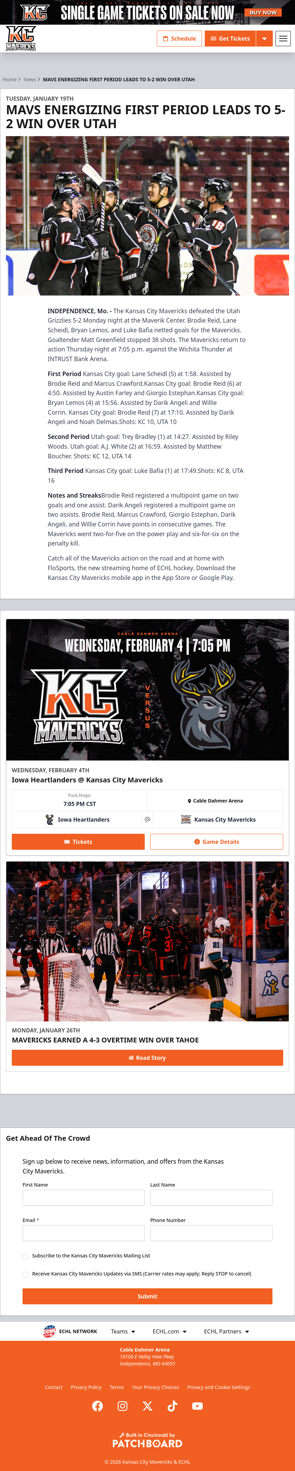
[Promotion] (147, 12)
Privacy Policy (86, 1387)
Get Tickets (230, 38)
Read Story (147, 1058)
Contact (53, 1387)
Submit (148, 1296)
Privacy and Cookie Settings (218, 1387)
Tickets (78, 842)
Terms (117, 1387)
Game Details (216, 842)
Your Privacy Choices (155, 1387)
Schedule (179, 38)
